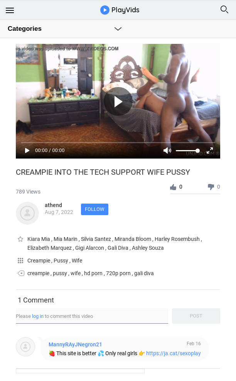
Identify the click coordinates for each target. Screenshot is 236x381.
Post (196, 316)
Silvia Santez (96, 239)
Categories (25, 28)
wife (76, 273)
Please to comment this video (54, 316)
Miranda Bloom (133, 239)
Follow (95, 209)
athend (53, 205)
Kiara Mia (39, 239)
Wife (77, 260)
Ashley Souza (148, 248)
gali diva (144, 273)
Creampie (39, 260)
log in (38, 316)
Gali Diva (119, 248)
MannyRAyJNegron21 (75, 344)
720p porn (118, 273)
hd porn (93, 273)
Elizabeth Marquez (50, 248)
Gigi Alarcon (90, 248)
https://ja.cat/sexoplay (173, 353)
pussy (60, 273)
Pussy (61, 260)
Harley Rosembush (178, 239)
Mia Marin (66, 239)
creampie (38, 273)
